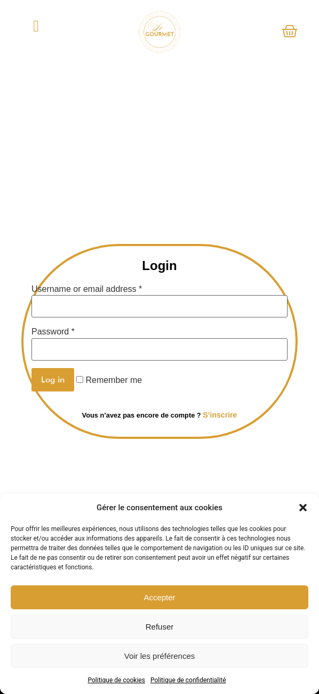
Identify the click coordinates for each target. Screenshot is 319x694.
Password (53, 332)
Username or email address (86, 289)
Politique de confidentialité (188, 680)
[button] (303, 507)
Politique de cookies (116, 680)
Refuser (160, 626)
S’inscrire (220, 415)
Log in (53, 379)
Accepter (159, 597)
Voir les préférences (159, 655)
